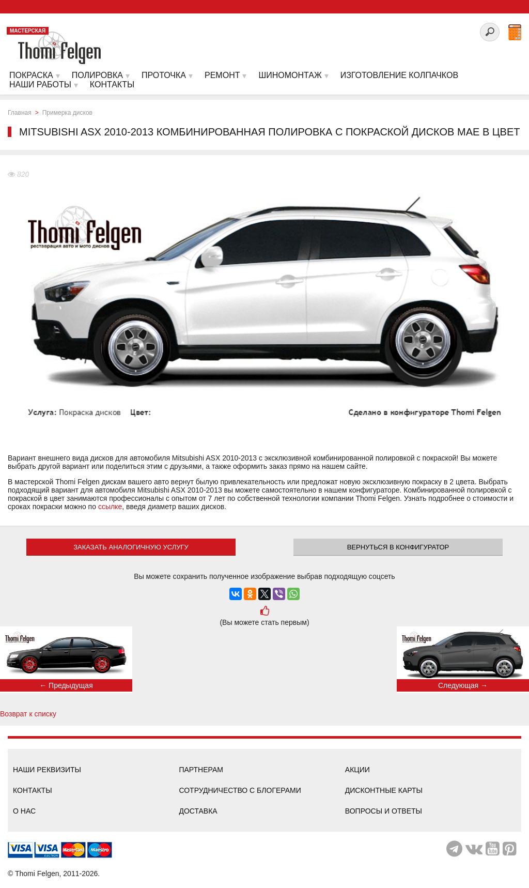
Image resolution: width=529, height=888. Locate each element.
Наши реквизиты (47, 769)
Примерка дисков (67, 112)
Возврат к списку (28, 714)
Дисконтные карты (384, 790)
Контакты (32, 790)
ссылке (110, 506)
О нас (24, 811)
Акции (357, 769)
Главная (20, 112)
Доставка (198, 811)
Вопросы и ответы (383, 811)
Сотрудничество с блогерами (240, 790)
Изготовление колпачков (399, 75)
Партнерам (201, 769)
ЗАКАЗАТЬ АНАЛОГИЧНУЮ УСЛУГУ (131, 547)
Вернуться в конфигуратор (398, 547)
